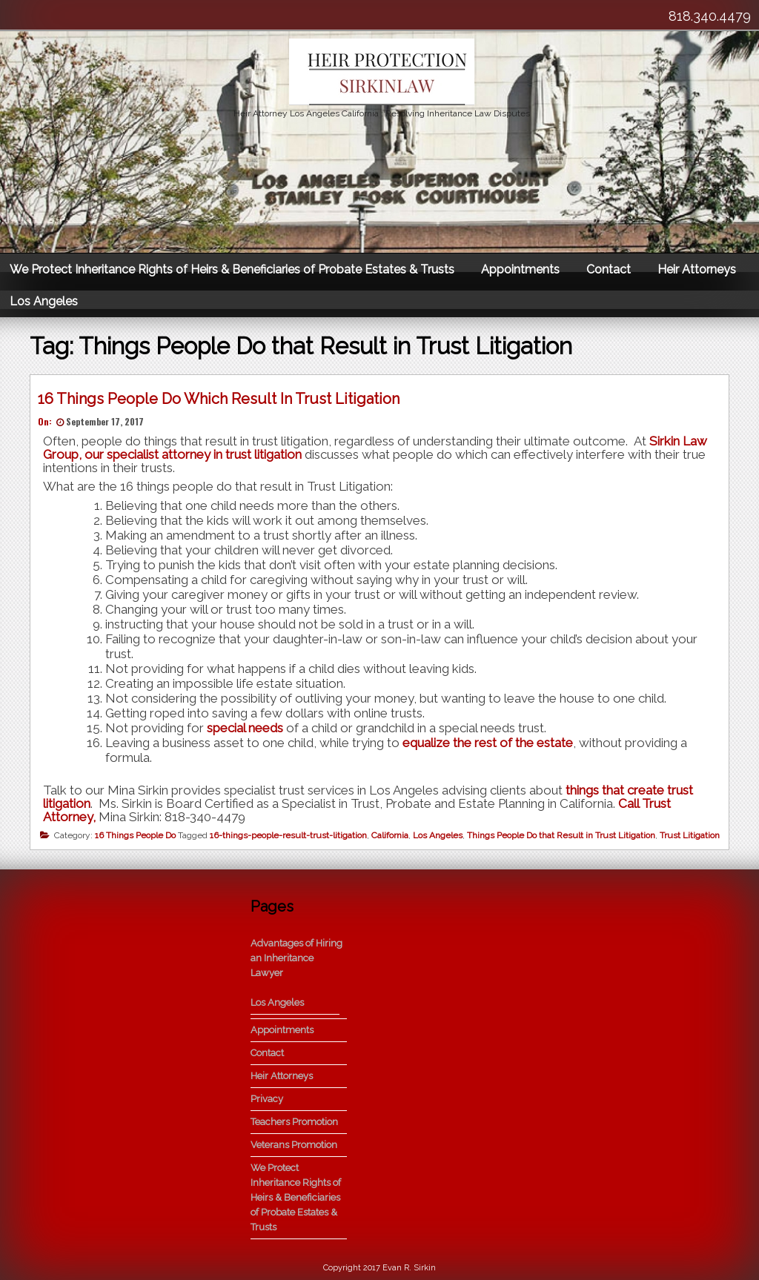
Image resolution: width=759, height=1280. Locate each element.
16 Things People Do (135, 835)
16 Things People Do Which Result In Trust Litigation (219, 399)
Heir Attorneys (696, 269)
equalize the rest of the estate (487, 742)
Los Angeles (44, 301)
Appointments (520, 269)
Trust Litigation (690, 835)
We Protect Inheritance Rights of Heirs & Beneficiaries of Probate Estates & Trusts (232, 269)
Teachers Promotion (294, 1121)
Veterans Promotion (294, 1144)
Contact (608, 269)
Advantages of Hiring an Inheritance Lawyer (296, 958)
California (389, 835)
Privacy (267, 1098)
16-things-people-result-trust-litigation (288, 835)
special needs (245, 727)
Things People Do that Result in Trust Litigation (561, 835)
